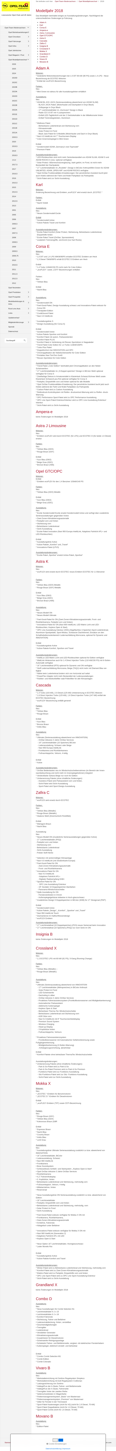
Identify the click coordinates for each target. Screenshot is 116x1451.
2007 (14, 228)
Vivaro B (43, 59)
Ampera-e (44, 30)
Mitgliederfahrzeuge (16, 322)
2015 (14, 187)
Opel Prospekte (14, 297)
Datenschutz (13, 331)
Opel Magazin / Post (16, 55)
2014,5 (14, 192)
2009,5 (14, 251)
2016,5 (14, 174)
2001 (14, 210)
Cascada (43, 41)
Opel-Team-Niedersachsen (15, 28)
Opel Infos (12, 46)
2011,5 (14, 274)
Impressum (26, 1442)
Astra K (43, 38)
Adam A (43, 22)
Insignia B (44, 46)
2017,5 (14, 164)
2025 (14, 69)
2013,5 (14, 201)
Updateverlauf (13, 318)
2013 (14, 206)
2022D (14, 96)
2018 (14, 160)
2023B (14, 87)
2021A (14, 132)
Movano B (44, 62)
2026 (14, 64)
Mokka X (43, 51)
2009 (14, 247)
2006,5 (14, 224)
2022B (14, 105)
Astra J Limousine (47, 33)
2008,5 (14, 242)
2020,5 (14, 137)
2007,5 (14, 233)
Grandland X (45, 54)
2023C (14, 82)
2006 (14, 219)
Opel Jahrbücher (14, 50)
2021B (14, 128)
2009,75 (15, 256)
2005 (14, 215)
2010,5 (14, 265)
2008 (14, 237)
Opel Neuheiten (14, 288)
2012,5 (14, 278)
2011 (14, 269)
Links (10, 313)
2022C (14, 101)
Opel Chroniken (14, 37)
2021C (14, 123)
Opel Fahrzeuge (14, 41)
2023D (14, 78)
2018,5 (14, 155)
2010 (14, 260)
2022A (14, 110)
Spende (11, 327)
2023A (14, 91)
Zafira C (43, 43)
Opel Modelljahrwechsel (17, 60)
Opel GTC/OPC (46, 35)
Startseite (8, 1442)
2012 (14, 283)
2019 (14, 151)
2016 (14, 178)
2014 (14, 196)
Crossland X (45, 49)
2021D (14, 119)
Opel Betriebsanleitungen (18, 32)
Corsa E (43, 27)
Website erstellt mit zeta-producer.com (96, 1442)
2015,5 (14, 183)
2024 (14, 73)
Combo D (44, 57)
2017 (14, 169)
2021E (14, 114)
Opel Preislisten (14, 292)
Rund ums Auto (14, 309)
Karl (41, 25)
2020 (14, 142)
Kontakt (17, 1442)
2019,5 (14, 146)
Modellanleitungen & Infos (16, 302)
